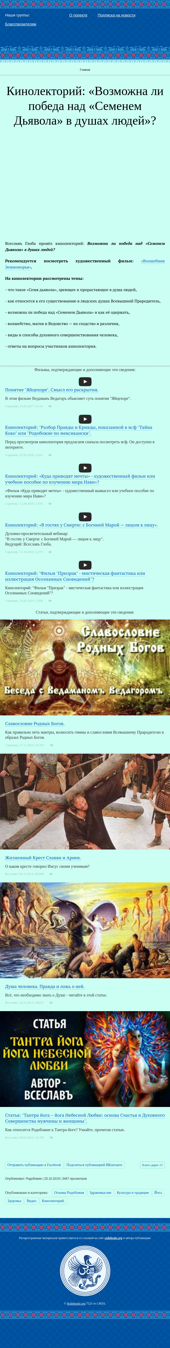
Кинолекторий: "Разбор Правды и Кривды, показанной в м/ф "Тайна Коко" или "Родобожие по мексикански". (78, 430)
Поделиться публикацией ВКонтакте (94, 1165)
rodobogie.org (113, 1238)
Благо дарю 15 (152, 1165)
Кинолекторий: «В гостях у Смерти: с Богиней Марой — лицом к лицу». (81, 525)
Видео (31, 1201)
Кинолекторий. (53, 1201)
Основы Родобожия (69, 1193)
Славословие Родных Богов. (35, 723)
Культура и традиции (133, 1193)
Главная (85, 69)
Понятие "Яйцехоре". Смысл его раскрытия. (51, 389)
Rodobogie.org (76, 1303)
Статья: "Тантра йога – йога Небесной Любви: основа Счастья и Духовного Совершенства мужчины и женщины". (85, 1118)
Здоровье (14, 1201)
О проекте (78, 15)
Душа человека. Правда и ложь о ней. (45, 986)
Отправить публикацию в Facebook (34, 1165)
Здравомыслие (100, 1193)
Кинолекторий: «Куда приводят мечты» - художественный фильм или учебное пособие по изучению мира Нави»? (80, 479)
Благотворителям (20, 24)
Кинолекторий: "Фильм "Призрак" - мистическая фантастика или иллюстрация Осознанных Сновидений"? (75, 576)
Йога (158, 1193)
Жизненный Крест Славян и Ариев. (43, 857)
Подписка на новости (116, 15)
